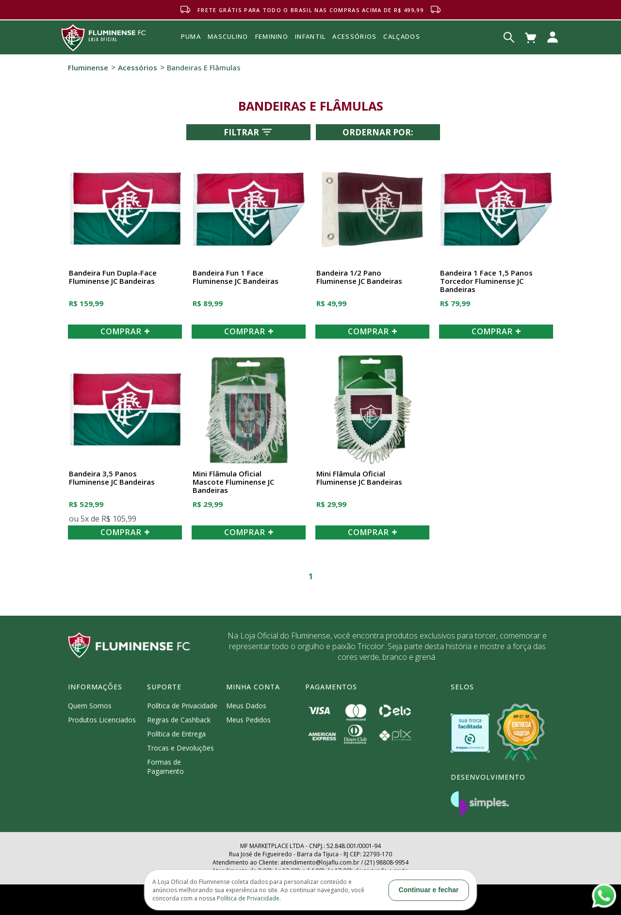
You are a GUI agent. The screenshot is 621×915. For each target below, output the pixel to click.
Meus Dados (246, 705)
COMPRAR (125, 331)
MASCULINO (228, 36)
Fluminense (88, 67)
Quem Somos (90, 705)
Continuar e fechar (429, 890)
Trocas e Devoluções (180, 747)
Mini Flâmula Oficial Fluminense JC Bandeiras (359, 478)
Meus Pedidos (248, 719)
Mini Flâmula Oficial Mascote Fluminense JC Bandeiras (233, 482)
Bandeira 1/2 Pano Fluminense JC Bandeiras (359, 277)
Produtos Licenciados (102, 719)
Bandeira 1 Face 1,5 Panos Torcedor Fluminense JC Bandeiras (486, 281)
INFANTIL (310, 36)
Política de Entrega (176, 733)
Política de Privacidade (182, 705)
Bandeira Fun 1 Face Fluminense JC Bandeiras (235, 277)
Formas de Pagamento (165, 766)
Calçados (401, 36)
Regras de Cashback (179, 719)
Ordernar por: (378, 132)
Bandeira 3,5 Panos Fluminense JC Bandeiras (112, 478)
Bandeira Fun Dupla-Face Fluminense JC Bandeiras (113, 277)
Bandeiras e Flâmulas (204, 67)
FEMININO (271, 36)
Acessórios (354, 57)
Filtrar (249, 132)
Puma (191, 47)
